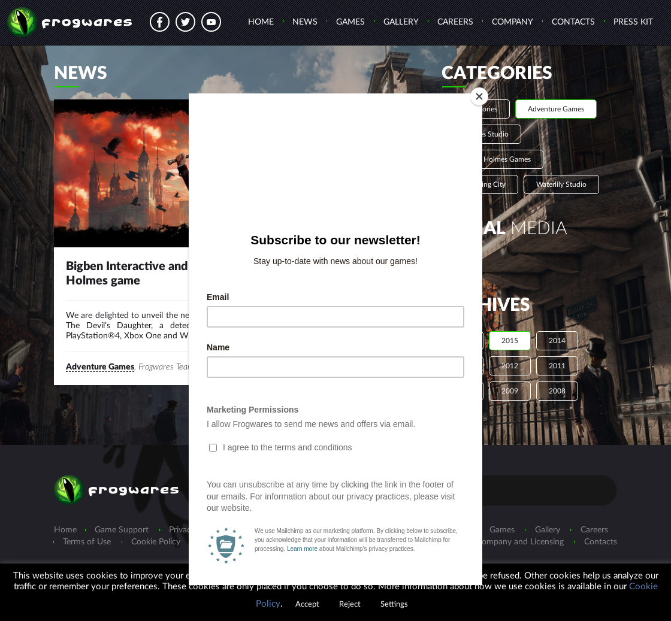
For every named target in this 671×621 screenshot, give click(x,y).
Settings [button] (394, 604)
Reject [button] (350, 604)
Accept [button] (307, 604)
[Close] (479, 96)
